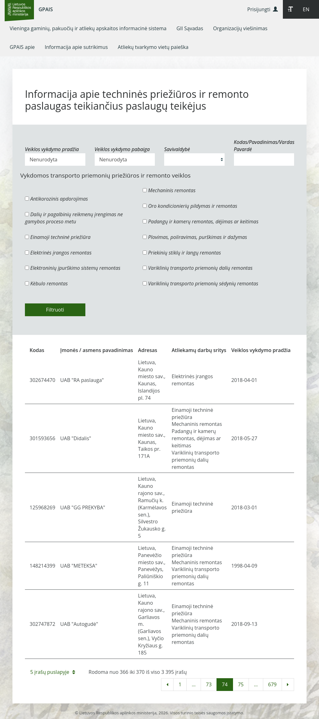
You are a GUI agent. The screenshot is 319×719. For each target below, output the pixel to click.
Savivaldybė (177, 149)
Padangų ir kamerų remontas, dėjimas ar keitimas (200, 221)
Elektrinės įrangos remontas (58, 252)
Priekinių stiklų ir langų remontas (182, 252)
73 (209, 684)
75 (241, 684)
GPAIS (46, 9)
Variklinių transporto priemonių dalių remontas (197, 267)
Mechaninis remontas (169, 190)
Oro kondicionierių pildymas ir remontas (190, 205)
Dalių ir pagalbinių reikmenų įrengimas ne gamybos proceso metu (74, 218)
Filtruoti (55, 309)
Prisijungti (262, 9)
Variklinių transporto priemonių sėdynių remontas (200, 283)
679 (272, 684)
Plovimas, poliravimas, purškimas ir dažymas (195, 237)
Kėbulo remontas (46, 283)
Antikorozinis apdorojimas (56, 198)
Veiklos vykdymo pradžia (52, 149)
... (194, 684)
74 (224, 684)
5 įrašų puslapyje (52, 672)
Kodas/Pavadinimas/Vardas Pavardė (264, 146)
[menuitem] (88, 28)
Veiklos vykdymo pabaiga (122, 149)
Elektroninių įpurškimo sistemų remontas (73, 267)
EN (306, 9)
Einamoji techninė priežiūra (58, 237)
